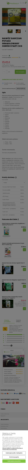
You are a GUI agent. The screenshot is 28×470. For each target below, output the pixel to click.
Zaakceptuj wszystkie (14, 461)
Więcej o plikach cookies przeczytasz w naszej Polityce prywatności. (12, 448)
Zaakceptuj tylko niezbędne (14, 453)
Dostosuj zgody (14, 457)
